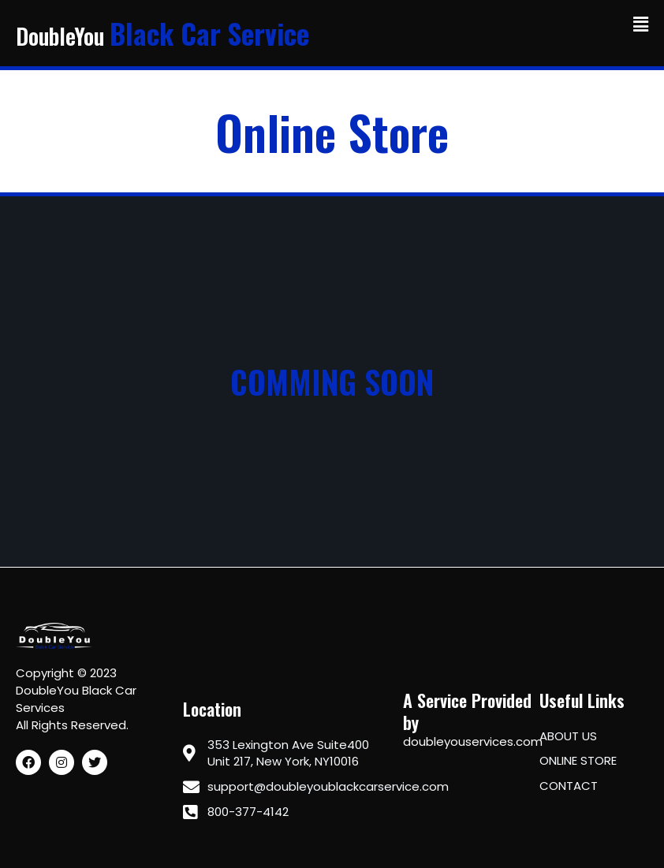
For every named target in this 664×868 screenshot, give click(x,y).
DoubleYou (167, 36)
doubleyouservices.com (473, 741)
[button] (640, 25)
